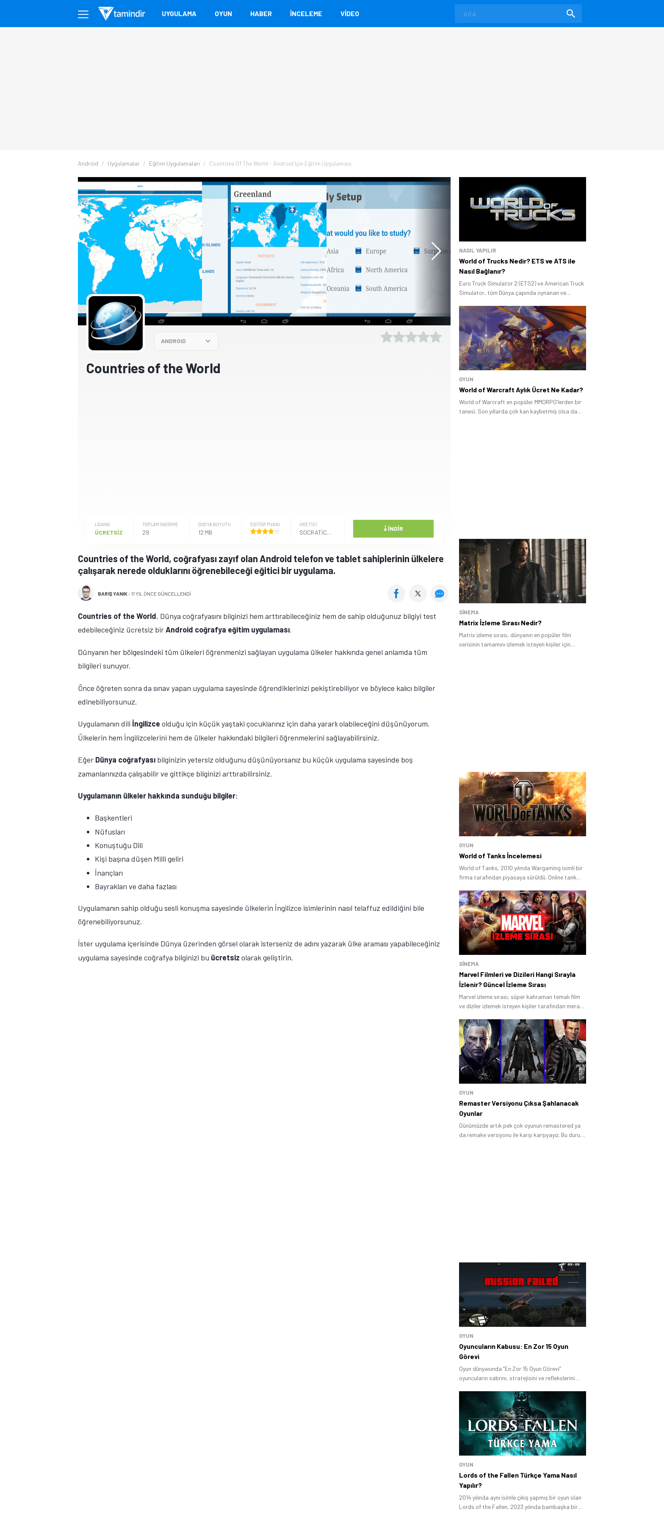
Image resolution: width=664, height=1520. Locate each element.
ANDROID (173, 340)
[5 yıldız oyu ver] (436, 337)
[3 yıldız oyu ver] (411, 337)
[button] (432, 251)
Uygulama (179, 13)
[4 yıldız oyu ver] (423, 337)
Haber (261, 13)
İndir (393, 528)
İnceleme (306, 13)
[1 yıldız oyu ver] (387, 337)
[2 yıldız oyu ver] (399, 337)
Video (349, 13)
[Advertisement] (264, 444)
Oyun (223, 13)
